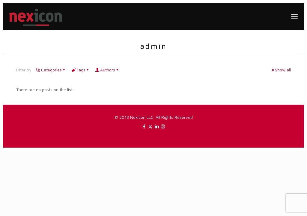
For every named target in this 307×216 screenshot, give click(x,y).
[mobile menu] (294, 16)
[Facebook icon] (144, 126)
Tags (80, 69)
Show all (281, 69)
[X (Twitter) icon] (150, 126)
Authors (107, 69)
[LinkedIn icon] (156, 126)
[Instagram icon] (163, 126)
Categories (51, 69)
